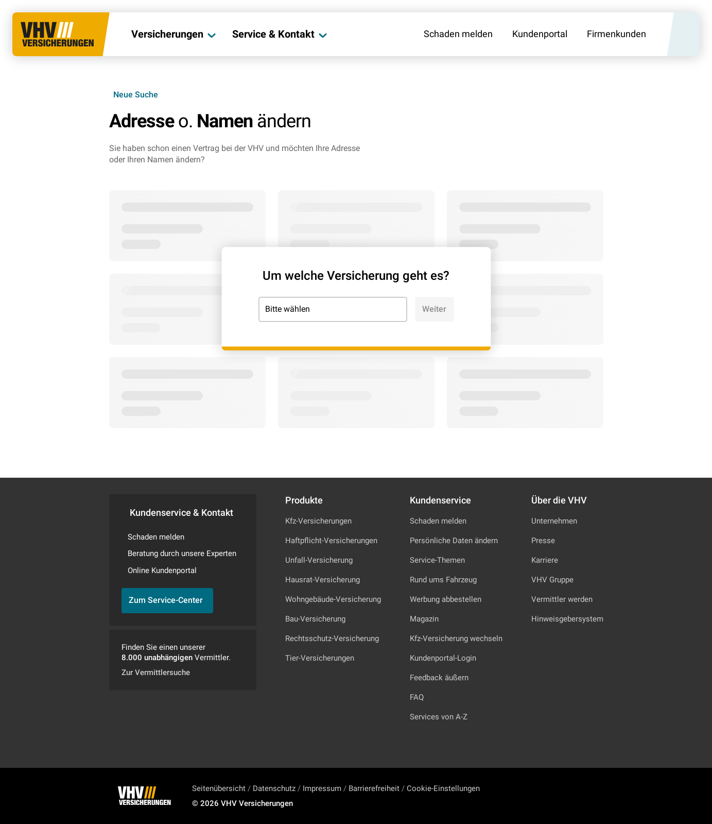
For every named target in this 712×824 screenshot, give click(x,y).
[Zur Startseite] (57, 34)
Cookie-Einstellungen (443, 788)
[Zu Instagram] (556, 795)
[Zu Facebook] (584, 795)
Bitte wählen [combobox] (287, 309)
